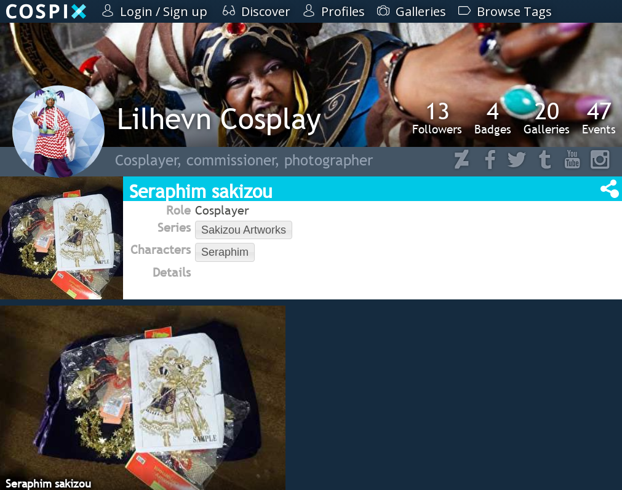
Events (599, 117)
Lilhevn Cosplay (219, 118)
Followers (437, 117)
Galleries (547, 117)
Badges (492, 117)
